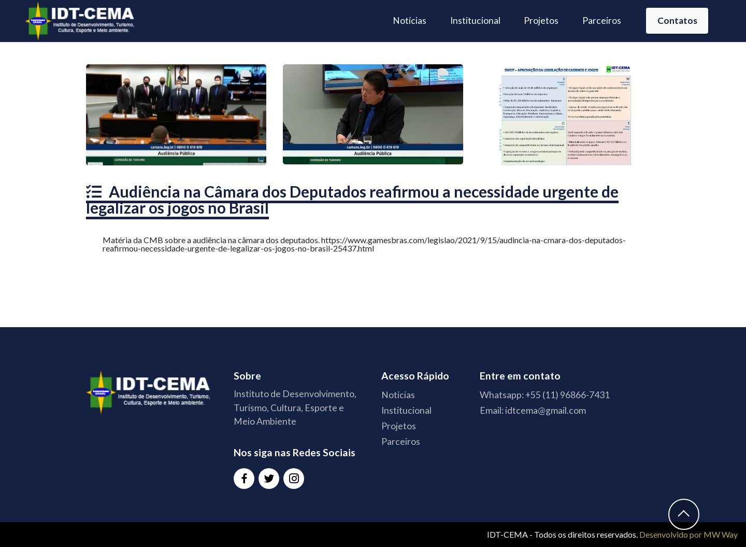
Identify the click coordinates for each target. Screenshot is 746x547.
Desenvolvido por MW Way (688, 534)
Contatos (677, 20)
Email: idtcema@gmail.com (533, 410)
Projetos (541, 20)
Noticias (398, 394)
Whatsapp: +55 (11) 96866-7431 (545, 394)
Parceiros (601, 20)
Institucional (475, 20)
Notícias (409, 20)
